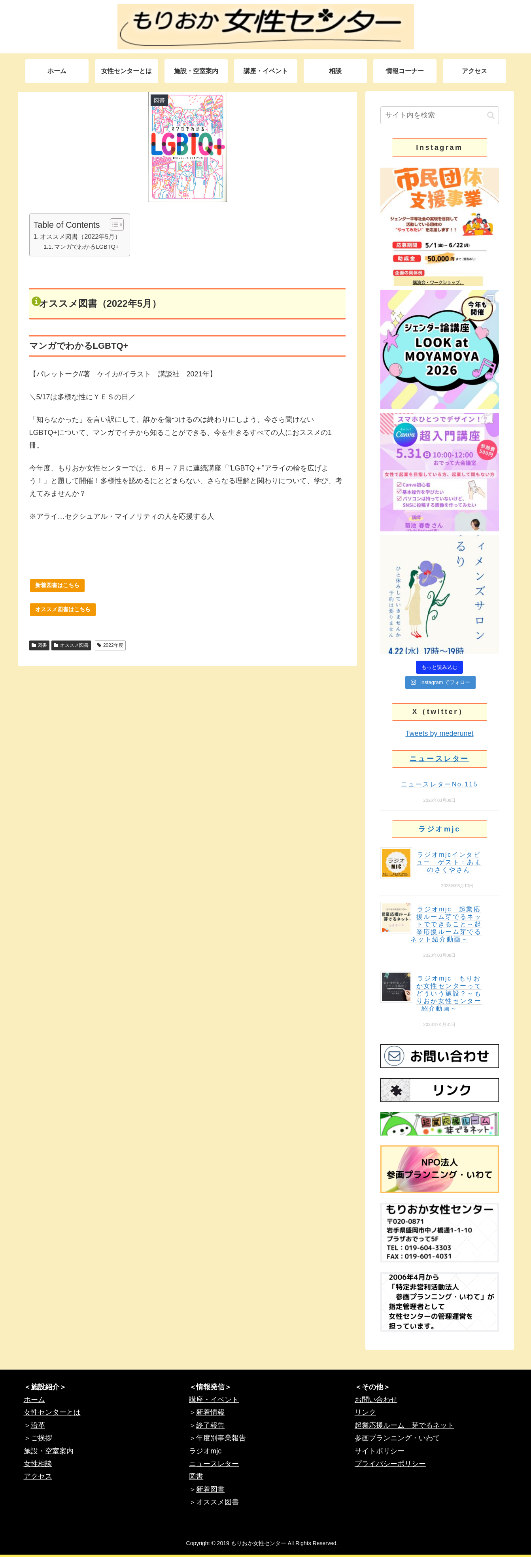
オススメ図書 (71, 645)
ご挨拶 (41, 1438)
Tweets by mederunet (439, 733)
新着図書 (210, 1489)
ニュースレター (439, 759)
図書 (39, 645)
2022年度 (110, 645)
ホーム (34, 1400)
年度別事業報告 (221, 1438)
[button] (491, 115)
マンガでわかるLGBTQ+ (86, 247)
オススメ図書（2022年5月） (80, 236)
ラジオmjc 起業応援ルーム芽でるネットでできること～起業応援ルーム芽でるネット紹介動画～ (446, 924)
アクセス (38, 1476)
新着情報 (210, 1412)
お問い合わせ (376, 1400)
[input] (439, 115)
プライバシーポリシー (390, 1464)
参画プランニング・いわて (397, 1438)
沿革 (38, 1425)
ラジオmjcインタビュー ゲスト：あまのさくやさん (449, 862)
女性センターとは (52, 1412)
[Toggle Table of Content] (113, 224)
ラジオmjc (439, 829)
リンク (365, 1412)
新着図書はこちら (57, 585)
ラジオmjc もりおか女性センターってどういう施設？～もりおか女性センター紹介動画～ (449, 993)
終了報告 (210, 1425)
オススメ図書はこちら (63, 609)
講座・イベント (214, 1400)
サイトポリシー (379, 1451)
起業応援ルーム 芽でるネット (404, 1425)
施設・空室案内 (49, 1451)
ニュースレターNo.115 (439, 784)
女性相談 (38, 1464)
